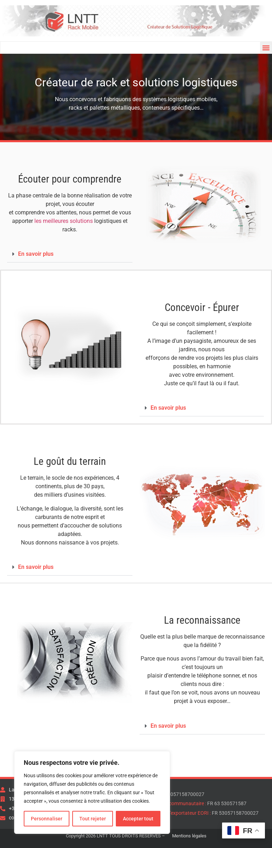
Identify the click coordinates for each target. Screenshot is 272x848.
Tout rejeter (92, 818)
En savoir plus (35, 253)
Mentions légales (189, 835)
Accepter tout (138, 818)
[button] (266, 47)
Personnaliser (46, 818)
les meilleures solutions (63, 221)
